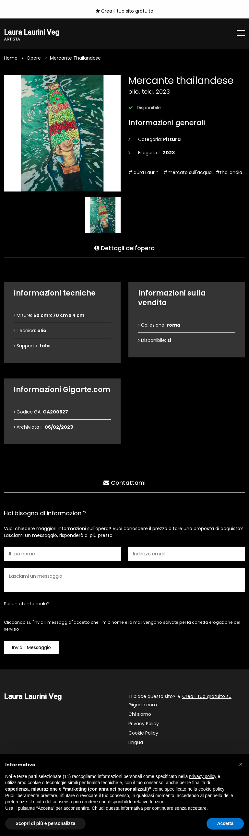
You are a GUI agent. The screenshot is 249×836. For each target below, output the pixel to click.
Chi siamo (139, 714)
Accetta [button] (225, 823)
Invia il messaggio (31, 647)
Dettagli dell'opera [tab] (124, 247)
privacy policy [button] (202, 776)
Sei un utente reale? (27, 604)
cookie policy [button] (211, 789)
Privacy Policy (143, 724)
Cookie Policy (143, 733)
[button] (240, 764)
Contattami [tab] (124, 482)
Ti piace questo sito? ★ (179, 700)
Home (11, 58)
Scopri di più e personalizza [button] (45, 823)
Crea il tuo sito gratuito (124, 11)
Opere (34, 58)
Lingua (135, 742)
